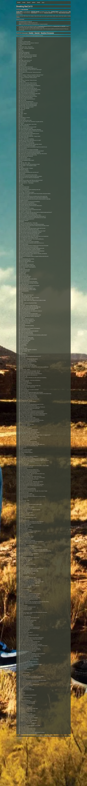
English (31, 33)
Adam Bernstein (24, 9)
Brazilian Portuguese (47, 33)
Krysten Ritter (19, 11)
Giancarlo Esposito (35, 11)
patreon (33, 2)
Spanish (37, 33)
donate (38, 2)
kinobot (18, 2)
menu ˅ (43, 2)
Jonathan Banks (54, 11)
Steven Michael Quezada (64, 12)
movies (23, 2)
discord (28, 2)
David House (34, 12)
